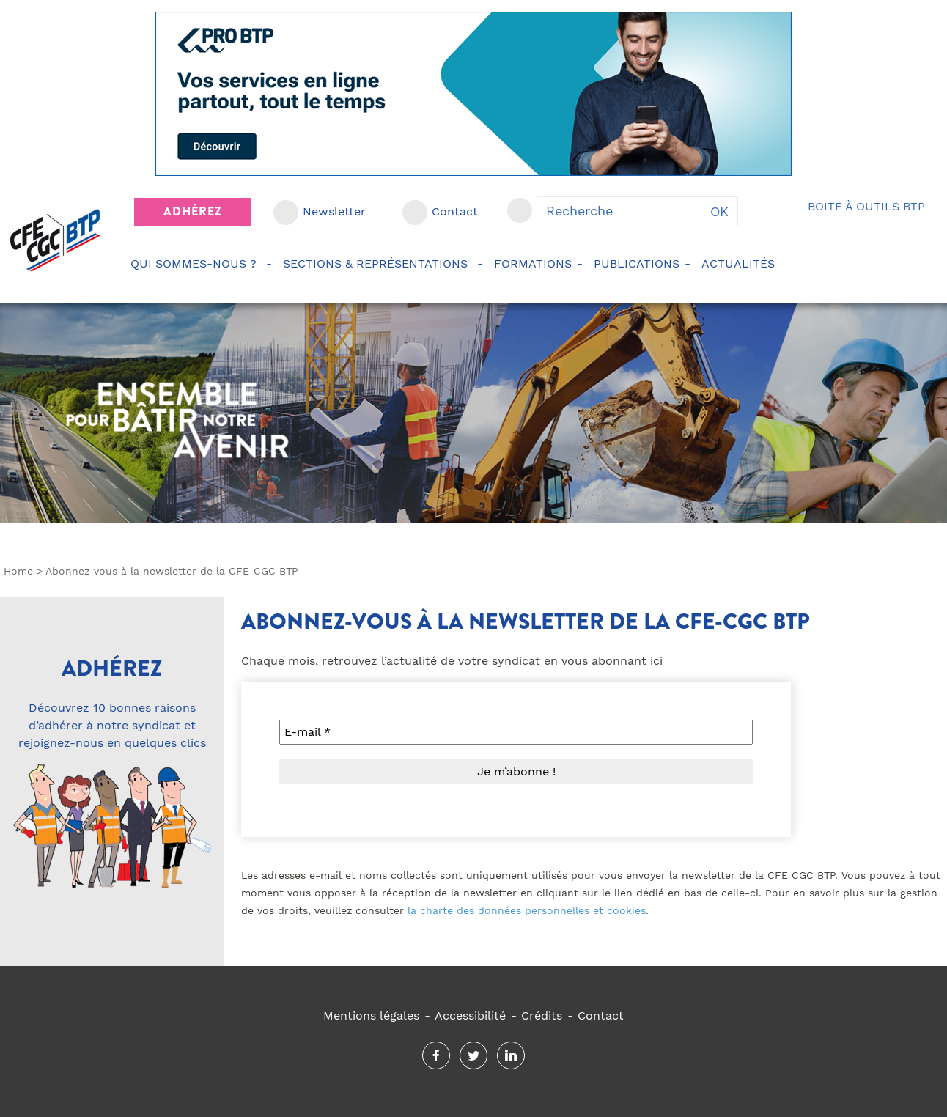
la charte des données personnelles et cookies (527, 910)
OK (719, 211)
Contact (455, 211)
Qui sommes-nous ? (195, 263)
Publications (636, 263)
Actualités (740, 263)
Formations (533, 263)
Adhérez (192, 211)
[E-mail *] (516, 732)
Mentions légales (371, 1015)
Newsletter (334, 211)
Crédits (541, 1015)
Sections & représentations (377, 263)
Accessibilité (470, 1015)
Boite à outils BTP (866, 206)
